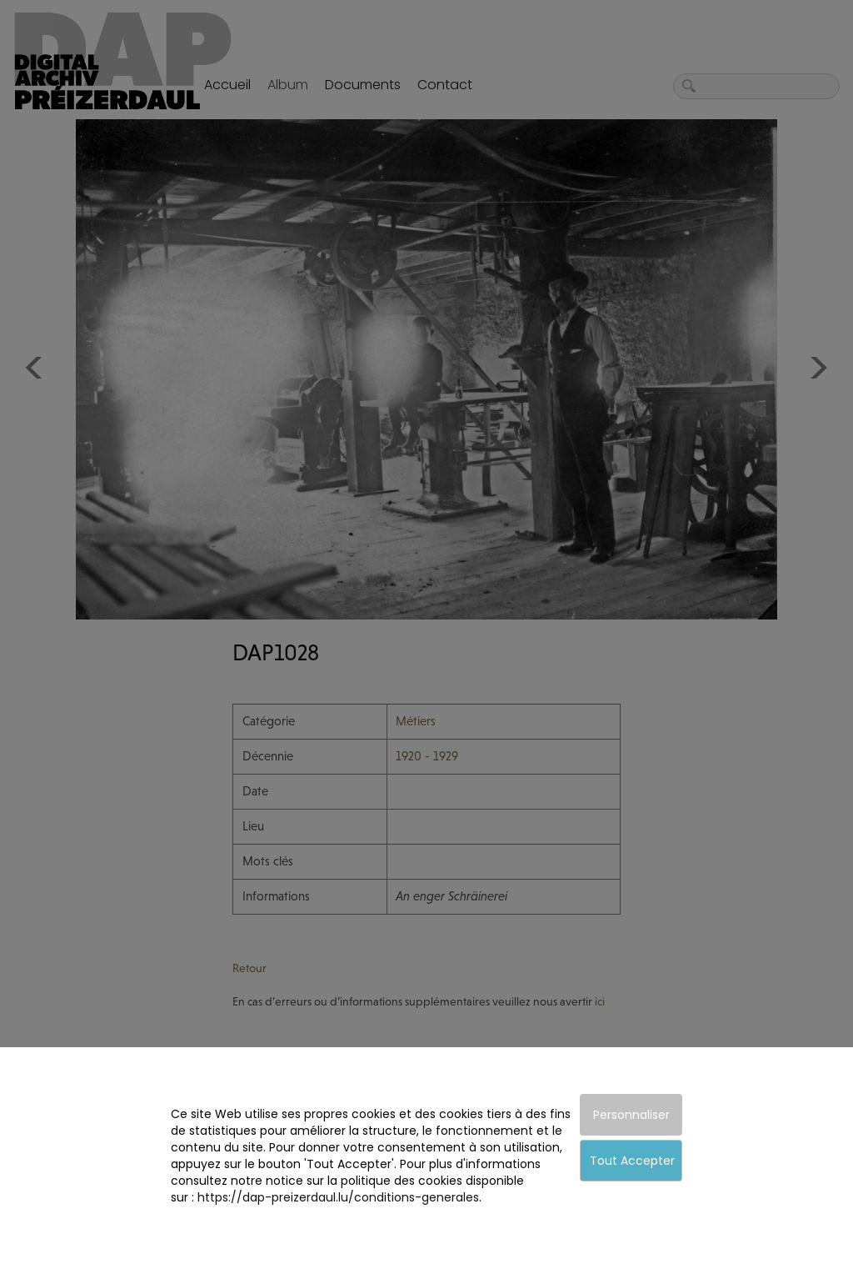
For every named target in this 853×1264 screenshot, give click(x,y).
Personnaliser (631, 1114)
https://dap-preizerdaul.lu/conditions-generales (338, 1197)
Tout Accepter (632, 1160)
